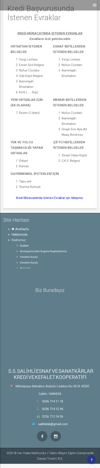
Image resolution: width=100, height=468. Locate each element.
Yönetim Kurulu (29, 257)
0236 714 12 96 (52, 409)
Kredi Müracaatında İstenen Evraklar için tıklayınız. (50, 198)
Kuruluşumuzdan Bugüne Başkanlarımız (43, 251)
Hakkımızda (19, 234)
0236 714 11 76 (52, 401)
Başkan (24, 245)
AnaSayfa (20, 229)
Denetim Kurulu (29, 262)
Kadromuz (19, 240)
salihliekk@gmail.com (53, 424)
